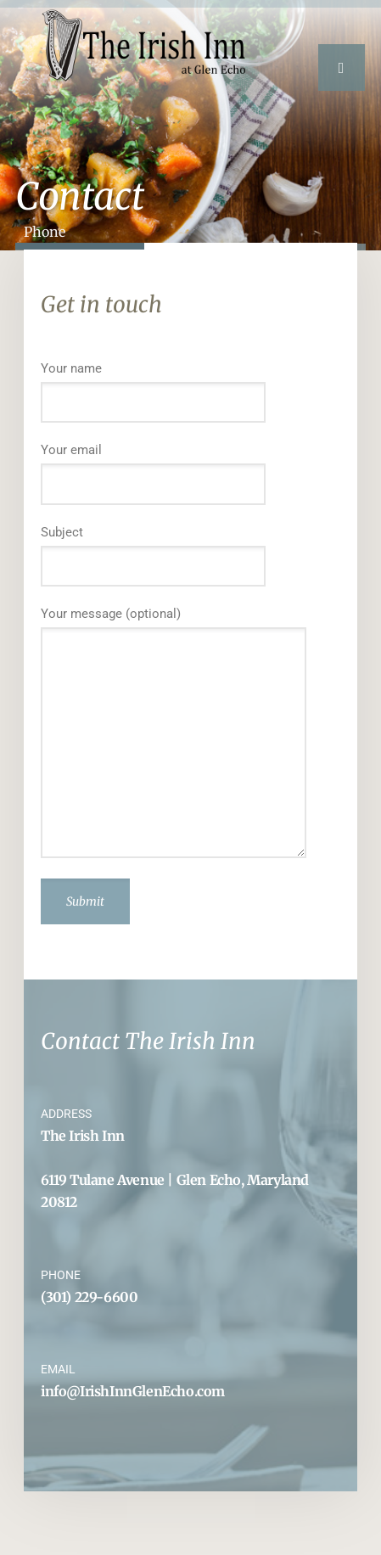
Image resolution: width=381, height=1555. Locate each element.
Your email (190, 473)
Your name (190, 392)
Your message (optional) (190, 731)
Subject (190, 556)
